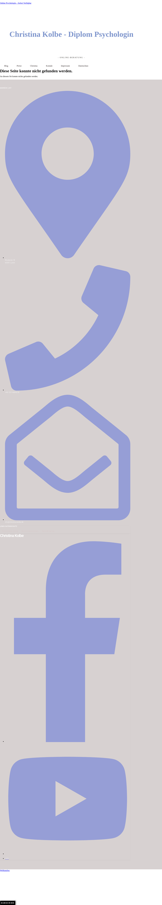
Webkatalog (5, 870)
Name (2, 891)
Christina (33, 66)
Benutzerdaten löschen (30, 531)
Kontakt (49, 66)
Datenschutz (83, 66)
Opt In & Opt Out (48, 531)
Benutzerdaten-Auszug (10, 531)
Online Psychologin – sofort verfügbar (15, 3)
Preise (19, 66)
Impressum (65, 66)
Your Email (4, 886)
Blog (6, 66)
